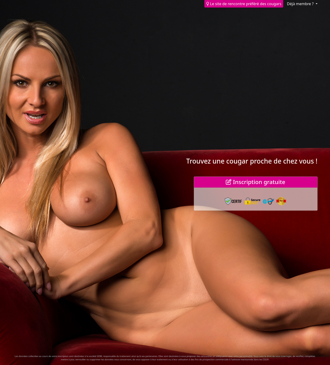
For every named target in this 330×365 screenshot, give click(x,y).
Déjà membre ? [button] (300, 3)
